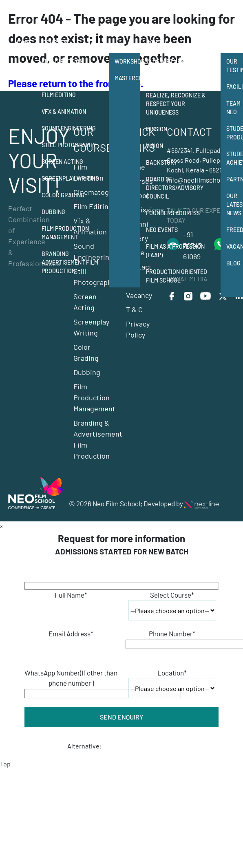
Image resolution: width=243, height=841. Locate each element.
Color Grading (63, 195)
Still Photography (69, 144)
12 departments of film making (179, 65)
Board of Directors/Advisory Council (174, 188)
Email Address (71, 633)
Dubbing (53, 211)
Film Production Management (65, 233)
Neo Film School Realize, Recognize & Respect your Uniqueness (175, 99)
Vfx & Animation (64, 111)
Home (22, 42)
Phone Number (172, 633)
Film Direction (62, 61)
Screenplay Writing (70, 178)
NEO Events (162, 229)
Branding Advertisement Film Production (70, 262)
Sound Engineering (69, 128)
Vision (154, 145)
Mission (156, 129)
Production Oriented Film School (176, 276)
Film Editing (59, 94)
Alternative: (84, 746)
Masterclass (127, 78)
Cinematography (65, 78)
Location (172, 673)
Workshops (127, 61)
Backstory (161, 162)
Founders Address (173, 213)
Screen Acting (62, 161)
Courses (54, 42)
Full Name (71, 595)
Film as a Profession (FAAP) (175, 250)
